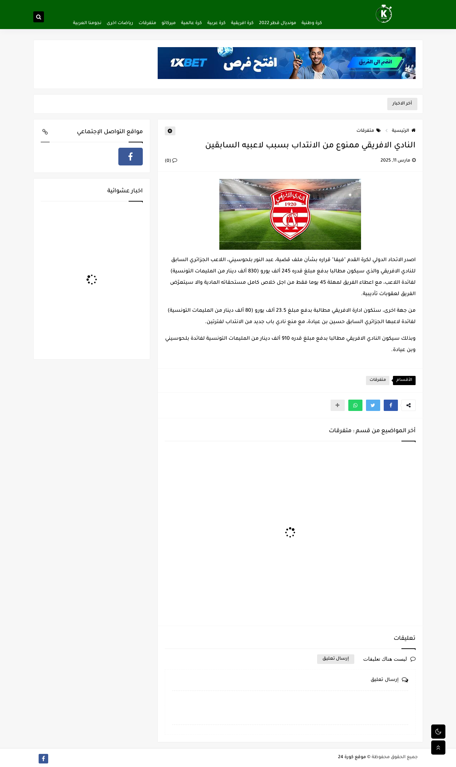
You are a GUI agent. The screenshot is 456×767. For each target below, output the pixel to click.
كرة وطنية (312, 23)
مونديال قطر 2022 (277, 23)
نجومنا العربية (87, 23)
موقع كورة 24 (352, 757)
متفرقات (147, 23)
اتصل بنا (212, 6)
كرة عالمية (191, 23)
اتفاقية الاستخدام (239, 6)
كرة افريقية (242, 23)
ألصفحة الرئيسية (311, 6)
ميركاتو (169, 23)
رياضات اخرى (120, 23)
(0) (171, 161)
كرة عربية (216, 23)
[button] (391, 405)
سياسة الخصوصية (276, 6)
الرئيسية (404, 131)
